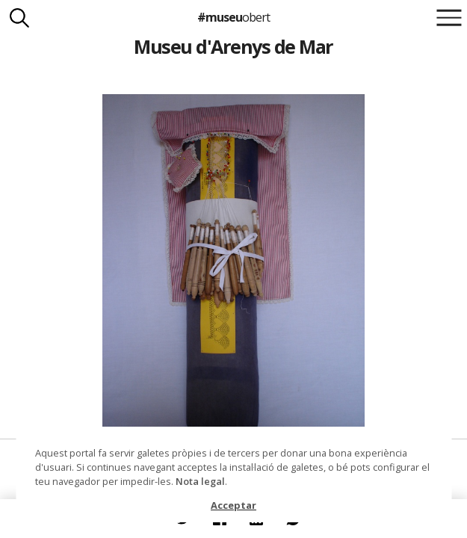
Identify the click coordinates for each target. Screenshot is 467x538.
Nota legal (200, 481)
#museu (233, 17)
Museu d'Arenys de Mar (233, 46)
